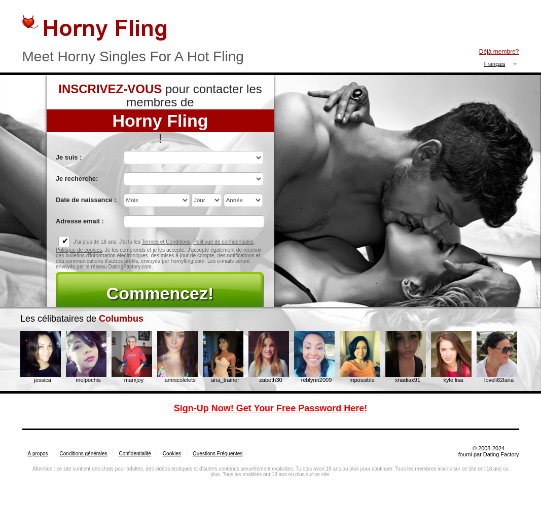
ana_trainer (225, 380)
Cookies (172, 453)
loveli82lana (499, 380)
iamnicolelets (179, 380)
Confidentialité (135, 453)
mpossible (362, 380)
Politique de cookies (79, 250)
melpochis (88, 380)
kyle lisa (453, 380)
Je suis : (69, 157)
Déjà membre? (499, 51)
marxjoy (134, 380)
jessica (42, 380)
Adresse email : (80, 221)
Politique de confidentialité (223, 242)
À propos (38, 453)
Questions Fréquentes (217, 453)
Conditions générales (83, 453)
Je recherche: (77, 178)
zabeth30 (270, 380)
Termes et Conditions (165, 242)
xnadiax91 (407, 380)
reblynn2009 (316, 380)
